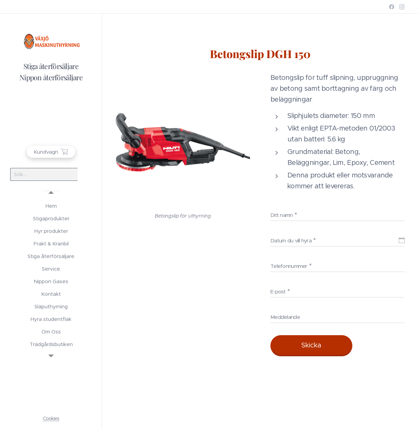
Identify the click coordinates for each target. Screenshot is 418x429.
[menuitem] (51, 206)
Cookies (51, 418)
